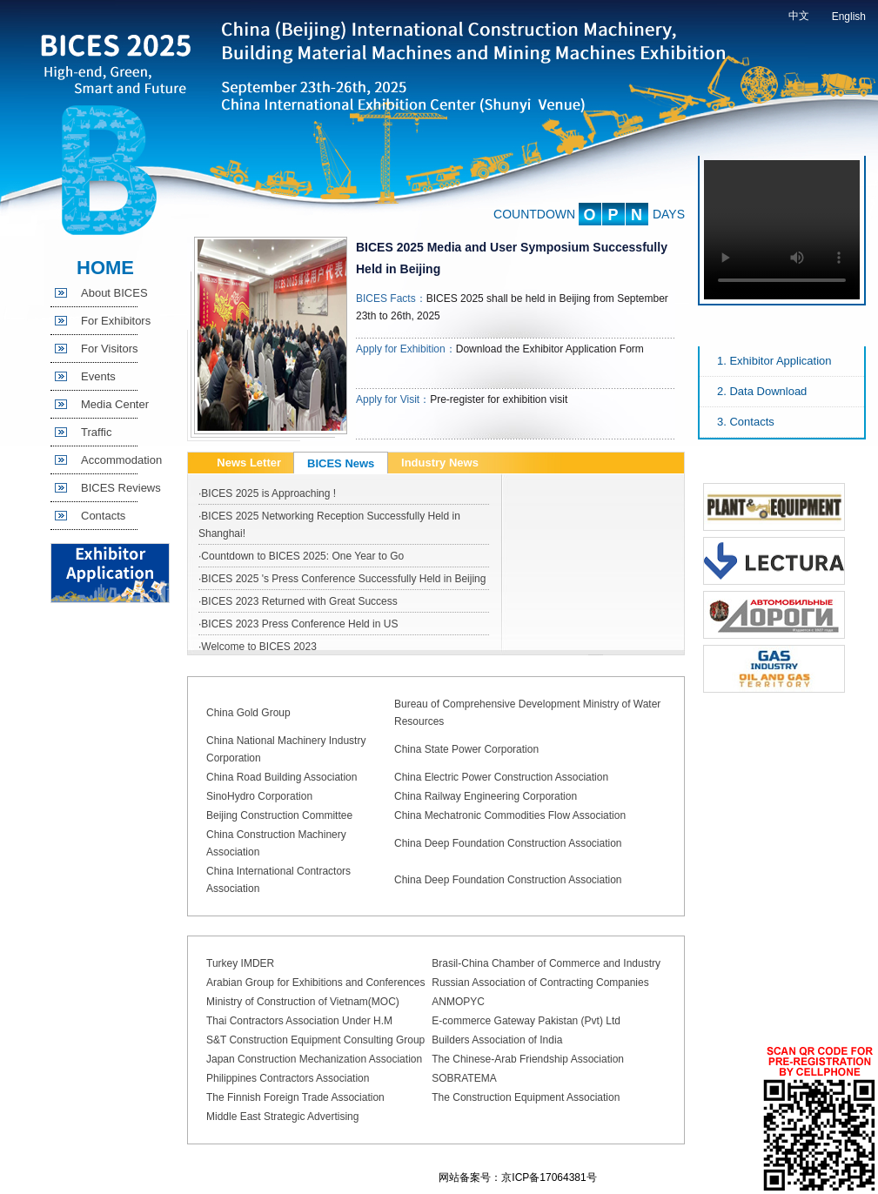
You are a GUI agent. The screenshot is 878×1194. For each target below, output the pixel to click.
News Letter (249, 462)
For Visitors (109, 348)
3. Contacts (745, 421)
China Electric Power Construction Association (501, 777)
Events (98, 376)
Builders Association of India (497, 1040)
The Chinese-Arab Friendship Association (528, 1059)
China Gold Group (248, 713)
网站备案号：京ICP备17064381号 (517, 1177)
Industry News (440, 462)
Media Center (115, 404)
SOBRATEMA (464, 1078)
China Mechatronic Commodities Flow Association (510, 815)
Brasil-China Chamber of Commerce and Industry (546, 963)
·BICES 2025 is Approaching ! (267, 493)
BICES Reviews (121, 487)
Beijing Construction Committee (279, 815)
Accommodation (121, 459)
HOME (105, 267)
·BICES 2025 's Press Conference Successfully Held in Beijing (342, 579)
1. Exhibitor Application (774, 360)
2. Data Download (762, 391)
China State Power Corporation (466, 749)
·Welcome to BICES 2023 (257, 647)
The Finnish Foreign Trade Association (295, 1097)
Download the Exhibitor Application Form (550, 349)
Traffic (96, 432)
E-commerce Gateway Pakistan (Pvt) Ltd (526, 1021)
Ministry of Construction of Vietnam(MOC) (302, 1002)
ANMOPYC (458, 1002)
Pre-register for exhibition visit (498, 399)
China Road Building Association (281, 777)
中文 (798, 16)
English (849, 16)
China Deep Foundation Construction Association (508, 843)
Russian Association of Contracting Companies (540, 982)
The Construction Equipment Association (526, 1097)
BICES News (340, 463)
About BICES (114, 292)
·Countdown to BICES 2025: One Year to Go (301, 556)
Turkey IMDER (240, 963)
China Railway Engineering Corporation (485, 796)
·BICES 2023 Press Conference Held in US (298, 624)
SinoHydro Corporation (259, 796)
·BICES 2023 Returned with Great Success (298, 601)
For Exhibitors (116, 320)
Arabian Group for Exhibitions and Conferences (315, 982)
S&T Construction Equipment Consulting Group (315, 1040)
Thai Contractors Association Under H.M (299, 1021)
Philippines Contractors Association (287, 1078)
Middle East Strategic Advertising (282, 1116)
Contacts (103, 515)
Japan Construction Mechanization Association (314, 1059)
